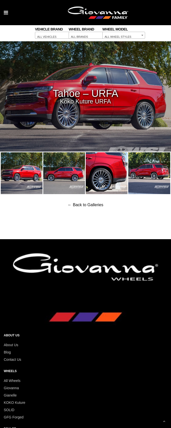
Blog (7, 352)
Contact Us (12, 360)
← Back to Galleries (85, 205)
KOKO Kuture (14, 403)
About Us (11, 345)
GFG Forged (14, 417)
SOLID (9, 410)
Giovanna (11, 388)
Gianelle (10, 395)
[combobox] (56, 35)
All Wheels (12, 381)
